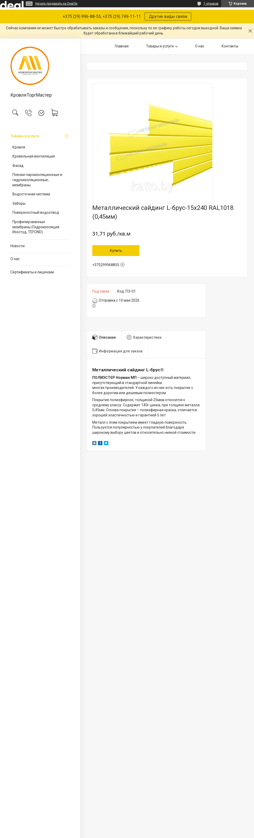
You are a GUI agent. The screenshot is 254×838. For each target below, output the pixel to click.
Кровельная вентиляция (33, 156)
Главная (122, 46)
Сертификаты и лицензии (32, 272)
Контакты (230, 46)
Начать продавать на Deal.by (56, 3)
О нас (15, 259)
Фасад (18, 166)
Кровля (18, 147)
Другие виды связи (168, 16)
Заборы (18, 203)
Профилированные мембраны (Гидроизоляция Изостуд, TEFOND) (35, 227)
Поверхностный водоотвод (35, 212)
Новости (17, 246)
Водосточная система (31, 194)
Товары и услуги (24, 136)
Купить (116, 250)
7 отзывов (210, 3)
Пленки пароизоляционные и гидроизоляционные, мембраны (37, 180)
